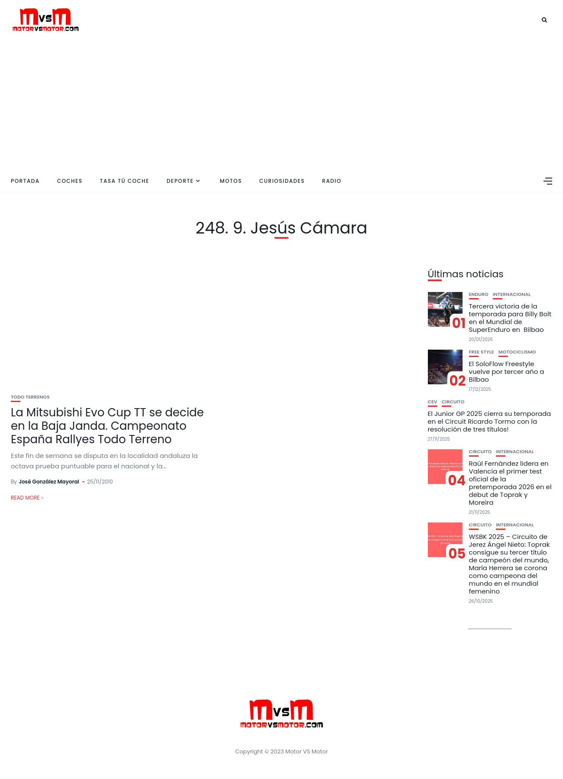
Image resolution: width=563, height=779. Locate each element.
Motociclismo (517, 352)
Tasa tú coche (124, 181)
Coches (70, 181)
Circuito (453, 401)
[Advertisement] (281, 104)
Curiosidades (282, 181)
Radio (332, 181)
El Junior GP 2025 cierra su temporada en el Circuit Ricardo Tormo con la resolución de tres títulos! (489, 421)
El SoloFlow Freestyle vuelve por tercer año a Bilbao (506, 371)
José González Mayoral (49, 481)
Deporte (180, 181)
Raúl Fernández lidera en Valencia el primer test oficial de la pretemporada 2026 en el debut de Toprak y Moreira (510, 483)
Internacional (512, 294)
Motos (231, 181)
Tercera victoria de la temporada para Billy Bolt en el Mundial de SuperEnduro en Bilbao (510, 318)
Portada (25, 181)
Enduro (479, 294)
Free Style (481, 352)
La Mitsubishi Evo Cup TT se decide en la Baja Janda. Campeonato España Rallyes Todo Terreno (107, 426)
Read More (25, 497)
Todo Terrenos (30, 397)
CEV (432, 401)
